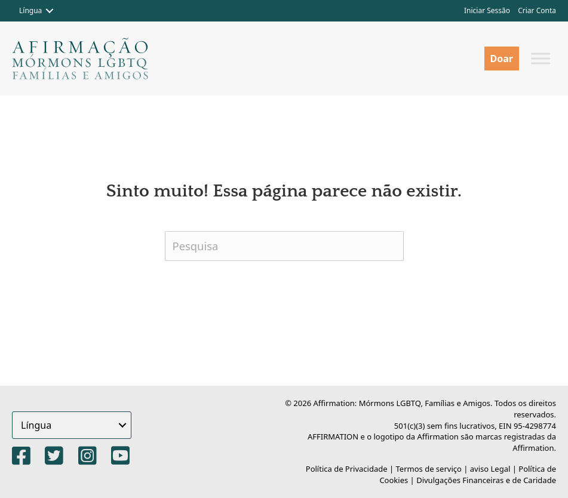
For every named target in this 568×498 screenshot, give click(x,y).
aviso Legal (490, 468)
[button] (49, 10)
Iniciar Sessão (487, 10)
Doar (501, 58)
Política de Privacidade (347, 468)
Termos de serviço (429, 468)
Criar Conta (537, 10)
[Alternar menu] (540, 58)
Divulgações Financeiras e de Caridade (486, 480)
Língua (30, 10)
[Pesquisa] (284, 246)
